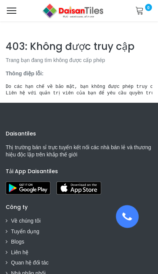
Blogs (17, 242)
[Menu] (11, 10)
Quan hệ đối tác (29, 263)
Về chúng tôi (26, 221)
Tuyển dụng (25, 231)
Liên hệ (19, 252)
